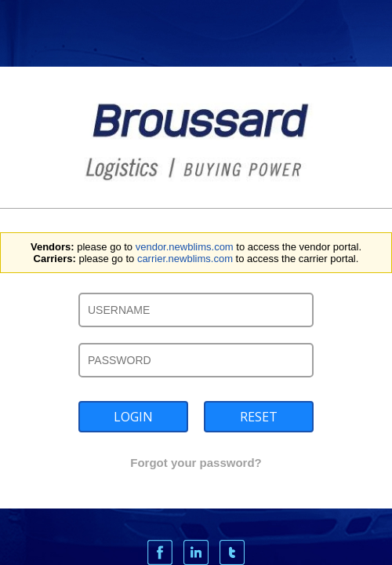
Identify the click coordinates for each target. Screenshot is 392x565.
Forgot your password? (196, 462)
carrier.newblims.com (185, 258)
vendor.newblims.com (185, 247)
